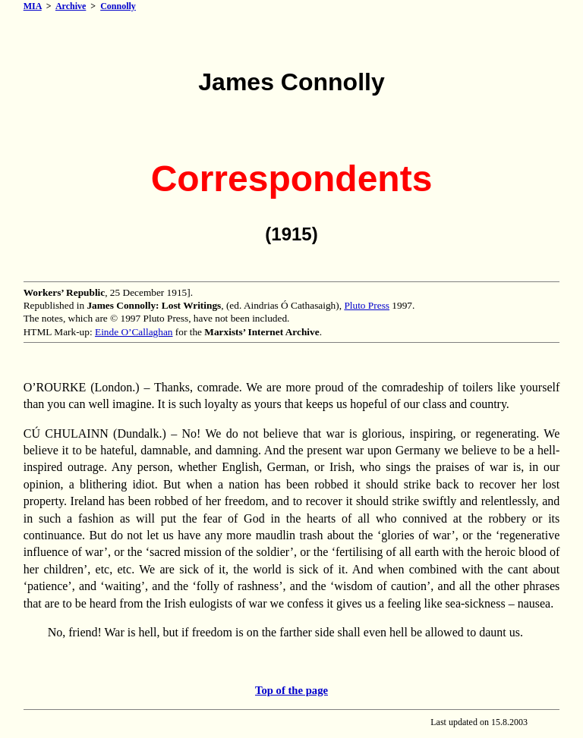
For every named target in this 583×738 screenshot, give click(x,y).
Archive (70, 6)
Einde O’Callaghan (134, 332)
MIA (33, 6)
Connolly (118, 6)
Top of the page (291, 690)
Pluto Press (366, 305)
